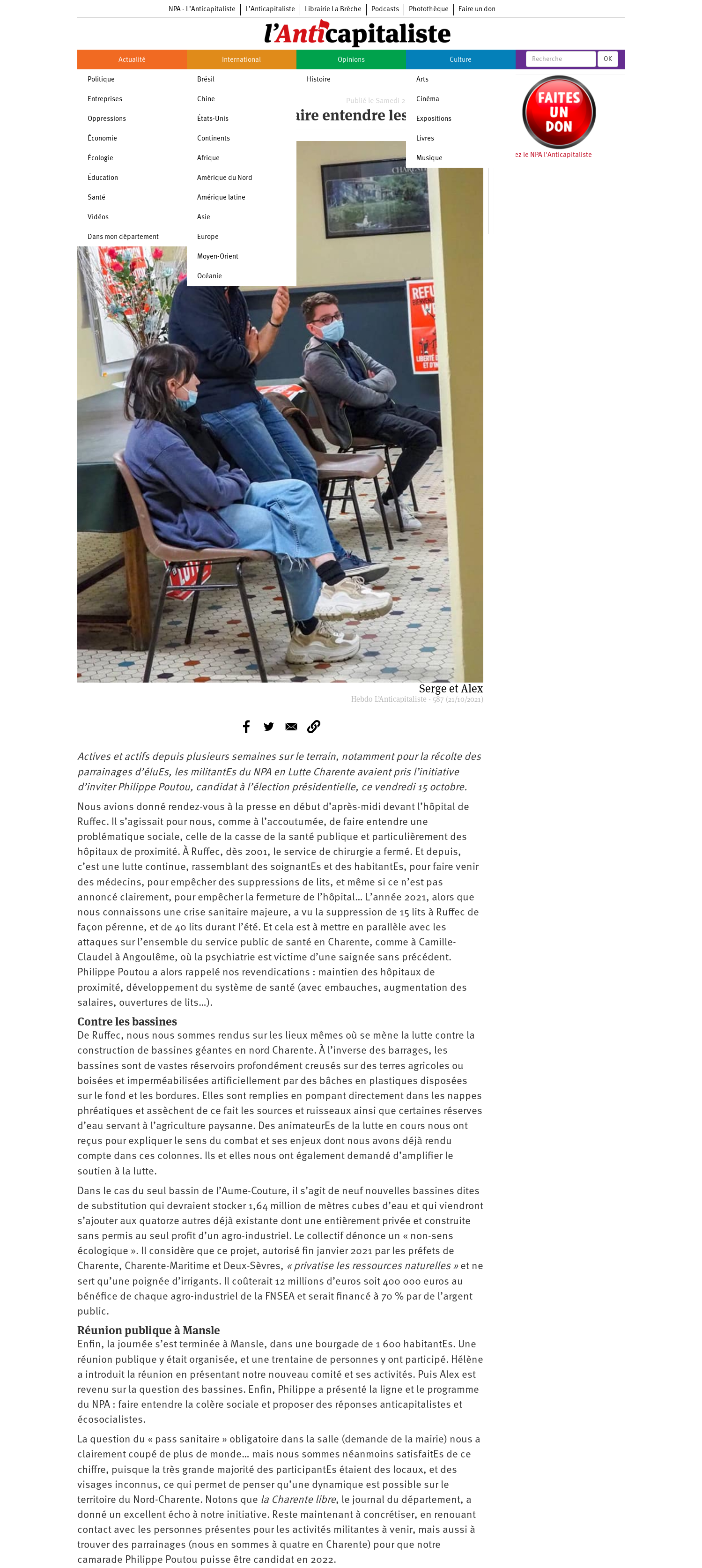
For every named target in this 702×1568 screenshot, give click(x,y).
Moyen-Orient (217, 256)
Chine (206, 99)
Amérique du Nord (224, 178)
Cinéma (427, 99)
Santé (96, 197)
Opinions (351, 60)
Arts (422, 79)
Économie (102, 138)
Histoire (319, 79)
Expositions (433, 119)
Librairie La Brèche (333, 9)
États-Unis (213, 119)
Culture (461, 60)
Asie (203, 217)
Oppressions (107, 119)
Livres (425, 138)
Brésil (205, 79)
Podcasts (385, 9)
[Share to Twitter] (268, 726)
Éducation (103, 178)
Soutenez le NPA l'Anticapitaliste (542, 155)
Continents (213, 138)
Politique (101, 79)
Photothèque (429, 9)
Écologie (100, 158)
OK (608, 59)
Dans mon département (123, 237)
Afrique (208, 158)
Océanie (209, 276)
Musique (429, 158)
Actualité (132, 60)
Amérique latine (221, 197)
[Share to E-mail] (291, 726)
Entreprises (105, 99)
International (241, 60)
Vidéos (98, 217)
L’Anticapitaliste (270, 9)
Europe (208, 237)
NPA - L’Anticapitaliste (202, 9)
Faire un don (476, 9)
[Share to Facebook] (246, 726)
